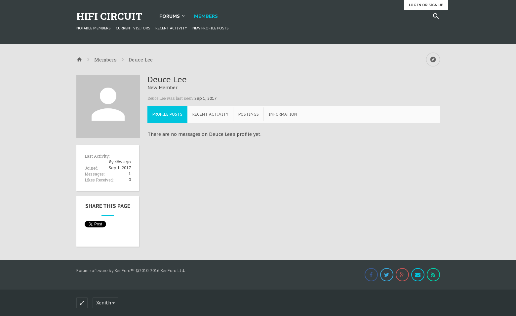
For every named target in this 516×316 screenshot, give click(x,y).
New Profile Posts (210, 28)
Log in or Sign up (426, 5)
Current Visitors (133, 28)
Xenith (103, 303)
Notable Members (93, 28)
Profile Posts (167, 114)
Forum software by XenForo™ (130, 270)
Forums (169, 16)
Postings (248, 114)
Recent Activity (171, 28)
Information (283, 114)
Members (206, 16)
